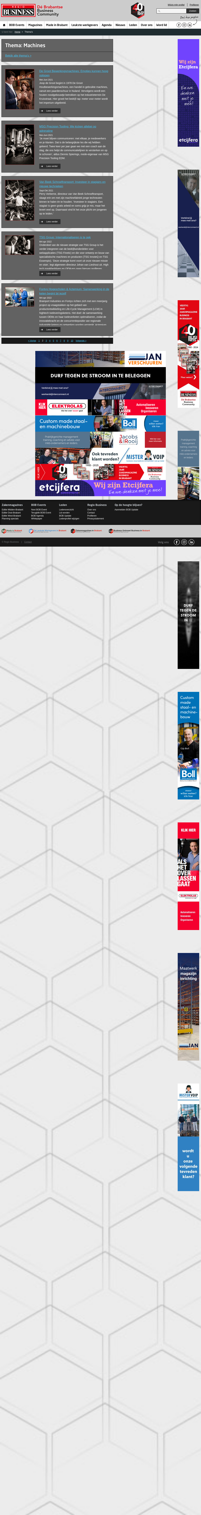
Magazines (35, 25)
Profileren (194, 5)
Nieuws (120, 25)
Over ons (147, 25)
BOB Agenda (37, 516)
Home (4, 25)
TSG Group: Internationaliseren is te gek (65, 237)
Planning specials (10, 518)
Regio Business (32, 10)
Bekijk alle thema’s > (18, 55)
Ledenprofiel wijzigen (69, 518)
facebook (177, 542)
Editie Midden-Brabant (12, 509)
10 (72, 340)
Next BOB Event (39, 509)
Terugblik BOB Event (41, 512)
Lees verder (52, 111)
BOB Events (16, 25)
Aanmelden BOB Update (126, 509)
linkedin (191, 542)
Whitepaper (36, 518)
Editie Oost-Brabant (11, 512)
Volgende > (81, 340)
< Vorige (32, 340)
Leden (133, 25)
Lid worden (64, 512)
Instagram (184, 542)
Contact (91, 512)
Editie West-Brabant (11, 516)
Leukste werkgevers (84, 25)
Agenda (107, 25)
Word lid (161, 25)
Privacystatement (95, 518)
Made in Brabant (56, 25)
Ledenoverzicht (66, 509)
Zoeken (192, 11)
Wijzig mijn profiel (176, 5)
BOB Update (65, 516)
